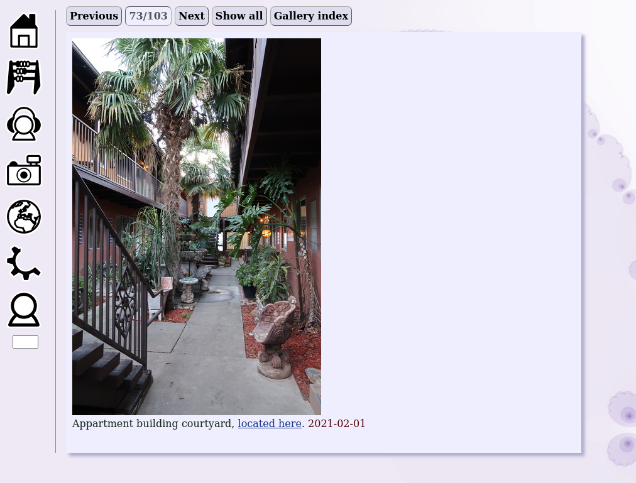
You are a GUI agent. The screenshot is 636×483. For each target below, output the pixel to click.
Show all (239, 16)
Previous (94, 16)
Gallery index (311, 16)
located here (270, 424)
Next (191, 16)
